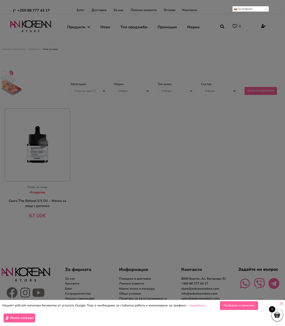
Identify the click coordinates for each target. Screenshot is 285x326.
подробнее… (198, 305)
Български (243, 9)
